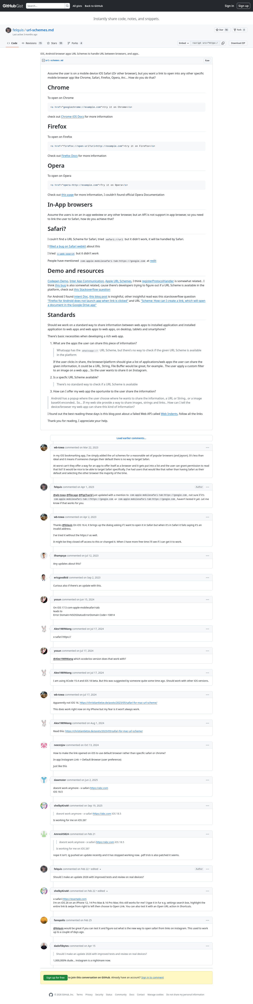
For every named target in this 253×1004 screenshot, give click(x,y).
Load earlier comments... (131, 438)
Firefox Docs (69, 156)
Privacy (89, 994)
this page (67, 195)
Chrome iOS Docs (72, 116)
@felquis (67, 525)
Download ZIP (238, 43)
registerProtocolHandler (158, 281)
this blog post (98, 296)
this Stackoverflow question (92, 289)
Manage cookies (155, 994)
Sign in (229, 6)
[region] (126, 247)
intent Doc (81, 296)
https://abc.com (99, 788)
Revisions (32, 43)
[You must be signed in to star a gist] (222, 29)
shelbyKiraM (61, 805)
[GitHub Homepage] (51, 995)
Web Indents (169, 414)
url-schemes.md (40, 30)
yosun (57, 599)
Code (12, 43)
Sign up (243, 6)
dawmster (60, 780)
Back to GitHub (94, 6)
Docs (131, 994)
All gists (77, 6)
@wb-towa (59, 495)
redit (153, 261)
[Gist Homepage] (13, 6)
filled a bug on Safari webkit (67, 246)
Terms (80, 994)
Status (109, 994)
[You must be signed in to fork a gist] (239, 29)
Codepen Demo (58, 281)
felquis (18, 30)
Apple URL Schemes (118, 281)
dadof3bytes (61, 945)
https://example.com (74, 899)
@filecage (72, 495)
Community (121, 994)
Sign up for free (55, 977)
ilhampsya (60, 555)
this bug (60, 285)
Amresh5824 (61, 834)
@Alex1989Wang (63, 658)
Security (99, 994)
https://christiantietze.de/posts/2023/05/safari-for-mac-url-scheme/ (118, 702)
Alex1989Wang (63, 628)
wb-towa (59, 447)
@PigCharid (86, 495)
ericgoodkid (61, 577)
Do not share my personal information (185, 994)
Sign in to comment (152, 977)
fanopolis (59, 920)
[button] (223, 43)
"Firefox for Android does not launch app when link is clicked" (88, 301)
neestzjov (59, 745)
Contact (141, 994)
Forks (75, 43)
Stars (55, 43)
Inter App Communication (87, 281)
